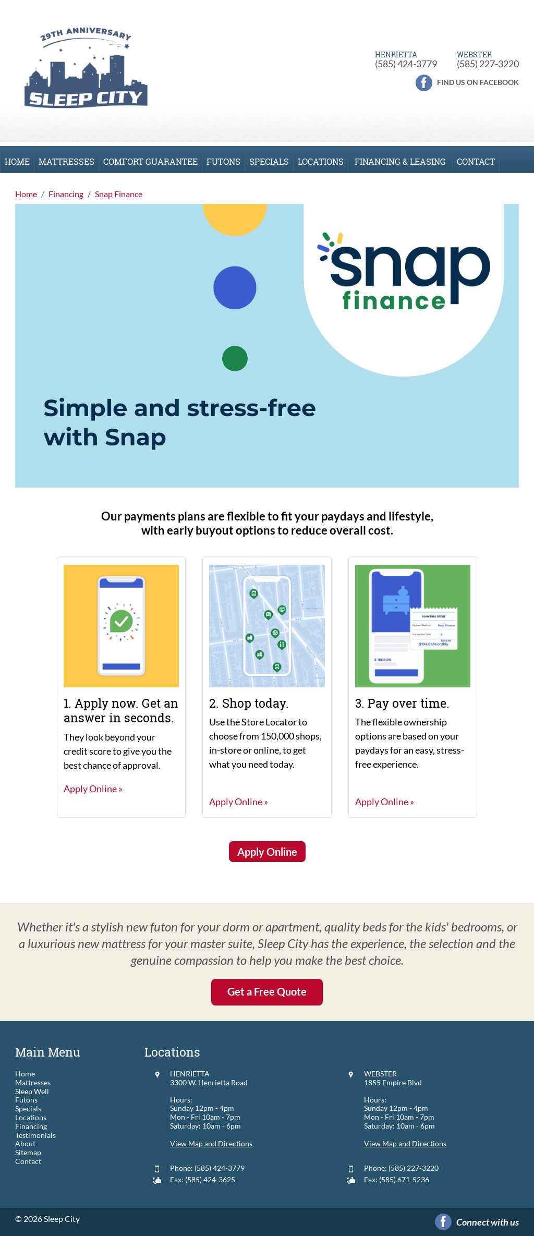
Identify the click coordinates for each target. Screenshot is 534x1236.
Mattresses (66, 161)
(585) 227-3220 (488, 63)
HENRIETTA (190, 1073)
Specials (269, 161)
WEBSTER (380, 1073)
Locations (321, 161)
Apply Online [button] (267, 851)
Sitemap (28, 1152)
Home (17, 161)
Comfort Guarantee (150, 161)
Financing (31, 1126)
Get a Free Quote (267, 991)
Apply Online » (93, 788)
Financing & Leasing (400, 161)
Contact (476, 161)
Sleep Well (32, 1091)
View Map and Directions (211, 1143)
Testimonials (35, 1135)
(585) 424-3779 (406, 63)
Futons (223, 161)
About (25, 1144)
